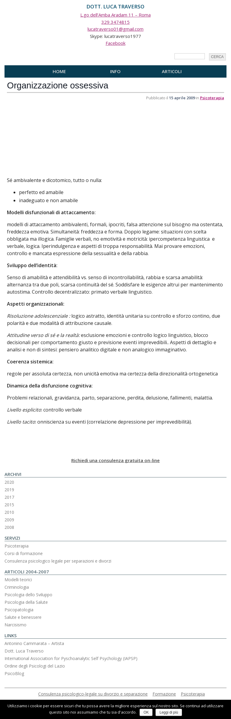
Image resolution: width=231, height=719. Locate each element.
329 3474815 (115, 22)
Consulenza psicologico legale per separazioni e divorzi (58, 561)
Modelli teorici (18, 579)
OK (146, 712)
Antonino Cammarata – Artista (34, 643)
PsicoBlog (14, 673)
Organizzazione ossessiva (57, 85)
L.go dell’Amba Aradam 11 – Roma (115, 15)
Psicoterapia (212, 97)
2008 (9, 527)
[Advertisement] (52, 139)
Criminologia (17, 587)
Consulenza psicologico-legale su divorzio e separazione (93, 694)
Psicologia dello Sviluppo (28, 594)
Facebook (115, 43)
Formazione (164, 694)
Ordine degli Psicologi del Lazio (35, 666)
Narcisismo (15, 625)
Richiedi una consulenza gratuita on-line (115, 460)
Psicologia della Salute (26, 602)
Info (115, 71)
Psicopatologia (19, 610)
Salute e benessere (23, 617)
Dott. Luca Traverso (24, 651)
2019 (9, 489)
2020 (9, 482)
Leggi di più (168, 712)
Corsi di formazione (24, 553)
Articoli (172, 71)
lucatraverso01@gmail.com (115, 29)
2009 (9, 520)
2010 (9, 512)
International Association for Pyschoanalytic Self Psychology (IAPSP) (71, 658)
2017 (9, 497)
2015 (9, 505)
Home (59, 71)
